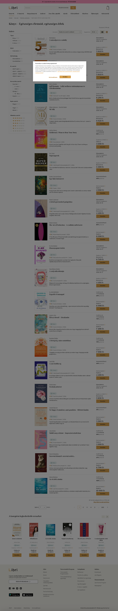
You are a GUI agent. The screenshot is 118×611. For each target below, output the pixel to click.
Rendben (65, 76)
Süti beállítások (53, 77)
